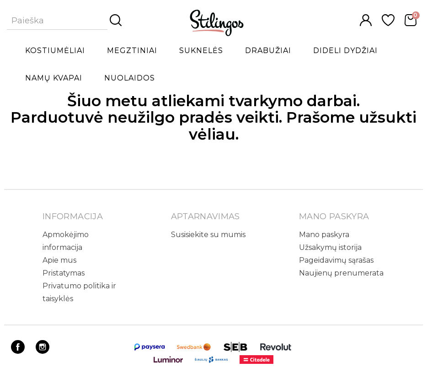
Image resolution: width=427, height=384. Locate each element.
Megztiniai (132, 50)
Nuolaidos (129, 78)
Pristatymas (64, 273)
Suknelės (201, 50)
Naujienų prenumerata (341, 273)
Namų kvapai (53, 78)
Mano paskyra (324, 234)
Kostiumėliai (55, 50)
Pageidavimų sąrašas (336, 260)
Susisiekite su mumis (208, 234)
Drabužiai (268, 50)
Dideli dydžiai (345, 50)
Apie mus (59, 260)
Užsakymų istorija (330, 247)
